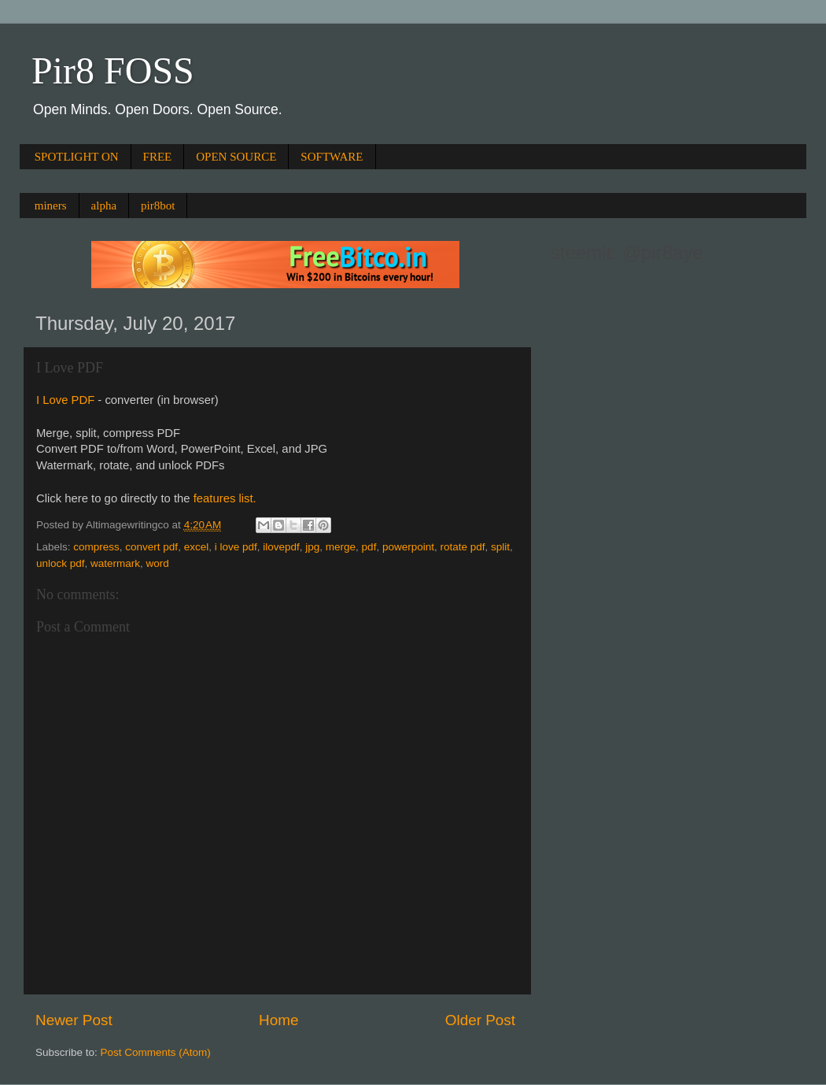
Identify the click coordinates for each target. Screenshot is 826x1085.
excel (196, 547)
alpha (103, 205)
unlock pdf (60, 563)
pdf (369, 547)
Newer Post (73, 1020)
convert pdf (151, 547)
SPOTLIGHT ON (77, 156)
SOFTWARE (332, 156)
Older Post (480, 1020)
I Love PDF (65, 400)
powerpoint (408, 547)
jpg (312, 547)
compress (96, 547)
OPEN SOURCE (236, 156)
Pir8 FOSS (112, 70)
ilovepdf (281, 547)
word (157, 563)
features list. (225, 498)
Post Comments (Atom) (156, 1052)
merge (341, 547)
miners (51, 205)
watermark (115, 563)
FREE (157, 156)
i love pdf (236, 547)
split (500, 547)
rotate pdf (462, 547)
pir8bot (158, 205)
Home (278, 1020)
